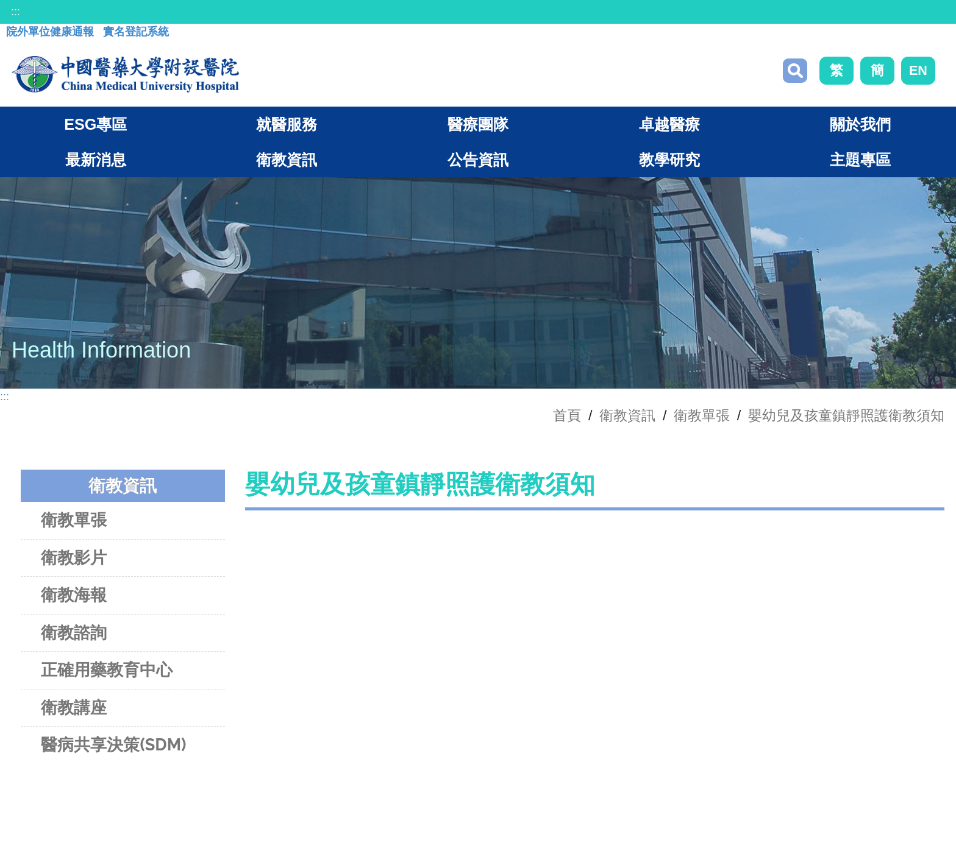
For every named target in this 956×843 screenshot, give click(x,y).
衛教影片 (74, 557)
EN (918, 70)
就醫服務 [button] (286, 124)
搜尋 (795, 70)
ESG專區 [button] (95, 124)
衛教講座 (74, 707)
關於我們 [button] (860, 124)
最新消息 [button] (95, 159)
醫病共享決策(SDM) (113, 744)
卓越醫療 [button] (669, 124)
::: (15, 11)
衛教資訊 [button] (286, 159)
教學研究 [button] (669, 159)
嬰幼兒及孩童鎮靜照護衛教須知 (846, 415)
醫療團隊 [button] (478, 124)
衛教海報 (74, 594)
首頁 (567, 415)
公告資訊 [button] (478, 159)
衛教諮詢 (74, 632)
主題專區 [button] (860, 159)
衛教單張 (702, 415)
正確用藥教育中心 (107, 669)
